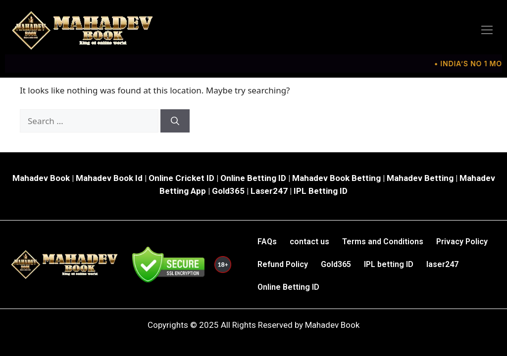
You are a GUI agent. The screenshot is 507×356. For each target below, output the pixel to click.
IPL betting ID (388, 264)
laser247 (442, 264)
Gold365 (336, 264)
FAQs (267, 241)
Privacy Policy (462, 241)
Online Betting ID (288, 287)
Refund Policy (282, 264)
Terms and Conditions (382, 241)
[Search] (175, 121)
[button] (487, 30)
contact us (309, 241)
